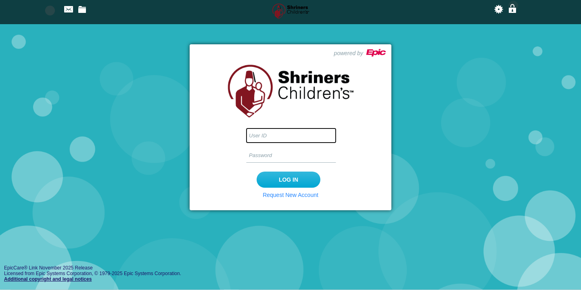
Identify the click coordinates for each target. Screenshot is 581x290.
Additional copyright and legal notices (48, 279)
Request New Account (290, 195)
